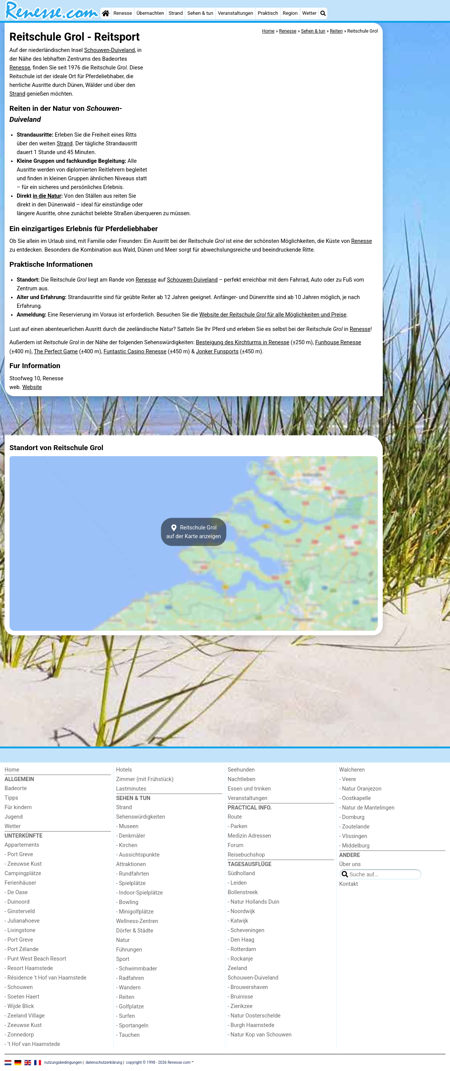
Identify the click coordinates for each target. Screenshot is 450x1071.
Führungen (129, 950)
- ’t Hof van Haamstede (32, 1044)
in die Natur (47, 196)
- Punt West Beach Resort (35, 959)
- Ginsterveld (20, 911)
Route (235, 817)
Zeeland (237, 968)
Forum (235, 845)
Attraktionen (131, 864)
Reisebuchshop (246, 855)
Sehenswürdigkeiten (140, 817)
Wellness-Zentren (137, 921)
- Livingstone (20, 930)
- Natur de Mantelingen (367, 808)
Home (12, 770)
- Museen (127, 826)
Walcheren (352, 770)
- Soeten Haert (22, 997)
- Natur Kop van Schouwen (260, 1035)
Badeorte (16, 788)
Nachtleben (241, 779)
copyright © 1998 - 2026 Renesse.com (158, 1062)
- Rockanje (240, 959)
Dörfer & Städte (135, 931)
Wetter (309, 13)
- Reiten (125, 997)
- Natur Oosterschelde (254, 1016)
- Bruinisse (240, 997)
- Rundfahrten (132, 874)
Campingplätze (23, 873)
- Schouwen (19, 987)
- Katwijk (238, 921)
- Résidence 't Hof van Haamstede (46, 978)
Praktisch (268, 13)
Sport (123, 959)
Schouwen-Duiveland (109, 50)
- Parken (237, 826)
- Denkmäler (130, 836)
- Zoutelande (354, 827)
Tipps (11, 798)
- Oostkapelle (355, 798)
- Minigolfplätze (135, 912)
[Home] (105, 13)
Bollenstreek (243, 892)
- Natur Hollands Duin (253, 902)
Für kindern (18, 807)
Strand (176, 13)
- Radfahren (130, 978)
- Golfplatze (130, 1006)
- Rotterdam (242, 949)
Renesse (122, 13)
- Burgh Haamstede (251, 1025)
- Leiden (237, 883)
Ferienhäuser (20, 883)
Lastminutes (131, 789)
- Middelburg (354, 846)
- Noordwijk (241, 911)
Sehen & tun (200, 13)
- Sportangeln (132, 1025)
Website (32, 387)
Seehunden (241, 770)
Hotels (124, 770)
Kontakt (348, 884)
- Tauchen (128, 1035)
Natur (123, 940)
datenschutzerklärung (104, 1062)
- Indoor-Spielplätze (139, 893)
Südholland (241, 873)
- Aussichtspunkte (138, 855)
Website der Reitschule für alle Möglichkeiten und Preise (272, 315)
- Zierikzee (240, 1006)
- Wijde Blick (19, 1006)
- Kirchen (127, 845)
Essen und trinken (249, 789)
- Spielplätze (131, 883)
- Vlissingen (353, 836)
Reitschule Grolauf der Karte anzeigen (193, 532)
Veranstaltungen (235, 13)
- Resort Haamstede (29, 968)
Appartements (22, 845)
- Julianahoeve (22, 921)
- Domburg (352, 817)
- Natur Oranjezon (360, 789)
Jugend (14, 817)
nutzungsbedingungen (63, 1062)
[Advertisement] (415, 197)
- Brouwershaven (248, 987)
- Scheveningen (246, 930)
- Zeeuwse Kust (23, 864)
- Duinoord (17, 902)
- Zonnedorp (19, 1035)
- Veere (347, 779)
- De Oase (16, 892)
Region (290, 13)
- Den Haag (241, 940)
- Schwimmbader (136, 968)
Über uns (350, 864)
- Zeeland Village (24, 1016)
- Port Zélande (21, 949)
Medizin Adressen (249, 836)
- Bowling (127, 902)
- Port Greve (19, 854)
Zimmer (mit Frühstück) (145, 779)
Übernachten (150, 13)
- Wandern (128, 987)
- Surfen (125, 1016)
